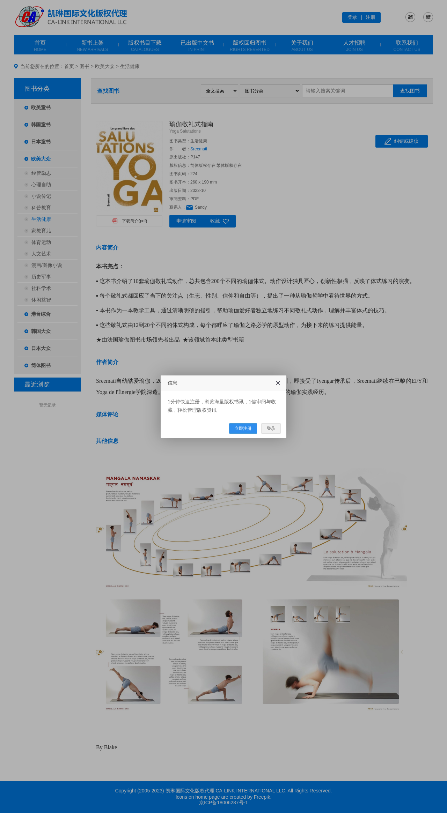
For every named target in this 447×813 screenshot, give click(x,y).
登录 (271, 428)
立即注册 (243, 428)
